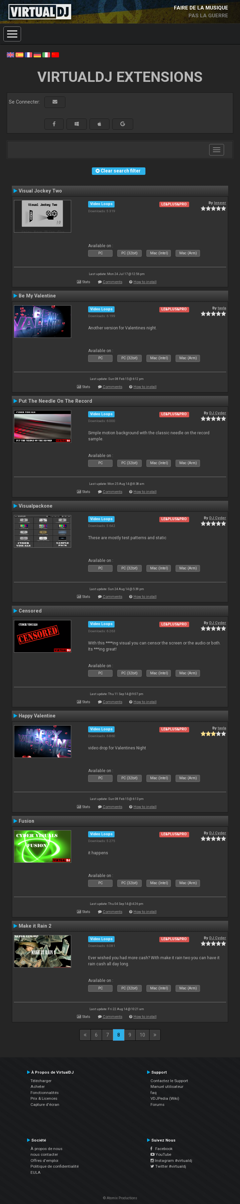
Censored (30, 611)
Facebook (162, 1148)
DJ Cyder (217, 413)
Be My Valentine (37, 295)
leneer (220, 202)
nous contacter (44, 1154)
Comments (112, 282)
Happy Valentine (37, 715)
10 (142, 1035)
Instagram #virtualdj (171, 1160)
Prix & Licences (44, 1098)
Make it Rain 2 (35, 926)
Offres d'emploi (44, 1160)
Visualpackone (36, 506)
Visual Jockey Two (40, 191)
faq (154, 1092)
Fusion (26, 821)
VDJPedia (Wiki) (165, 1098)
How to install (145, 282)
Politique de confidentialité (55, 1166)
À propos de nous (46, 1148)
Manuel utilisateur (167, 1086)
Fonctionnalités (45, 1092)
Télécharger (41, 1080)
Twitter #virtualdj (168, 1166)
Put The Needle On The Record (55, 401)
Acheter (38, 1086)
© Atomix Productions (120, 1198)
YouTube (161, 1154)
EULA (36, 1172)
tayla (222, 308)
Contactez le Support (169, 1080)
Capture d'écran (45, 1104)
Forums (157, 1104)
